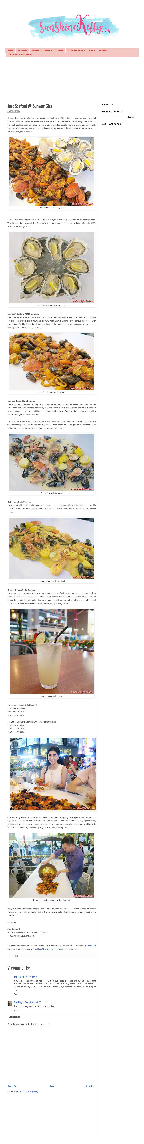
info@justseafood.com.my (49, 949)
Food (92, 51)
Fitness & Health (76, 51)
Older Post (90, 1086)
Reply (16, 993)
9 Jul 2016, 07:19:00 (28, 976)
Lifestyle (22, 51)
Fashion (47, 51)
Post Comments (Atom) (28, 1091)
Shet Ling (18, 1002)
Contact (103, 51)
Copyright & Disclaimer (20, 55)
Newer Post (12, 1086)
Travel (59, 51)
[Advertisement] (72, 79)
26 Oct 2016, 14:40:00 (31, 1002)
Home (10, 51)
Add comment (14, 1016)
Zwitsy (16, 976)
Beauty (35, 51)
